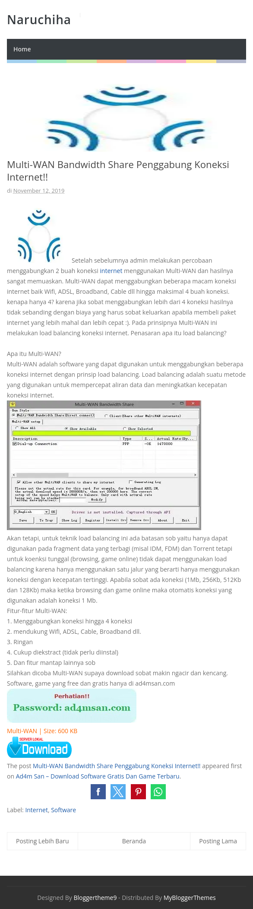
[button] (98, 791)
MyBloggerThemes (190, 897)
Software (63, 810)
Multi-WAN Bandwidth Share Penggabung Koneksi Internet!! (116, 766)
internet (111, 271)
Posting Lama (218, 841)
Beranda (134, 841)
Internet (36, 810)
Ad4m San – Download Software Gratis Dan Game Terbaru (98, 776)
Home (22, 49)
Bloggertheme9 (95, 897)
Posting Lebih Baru (42, 841)
